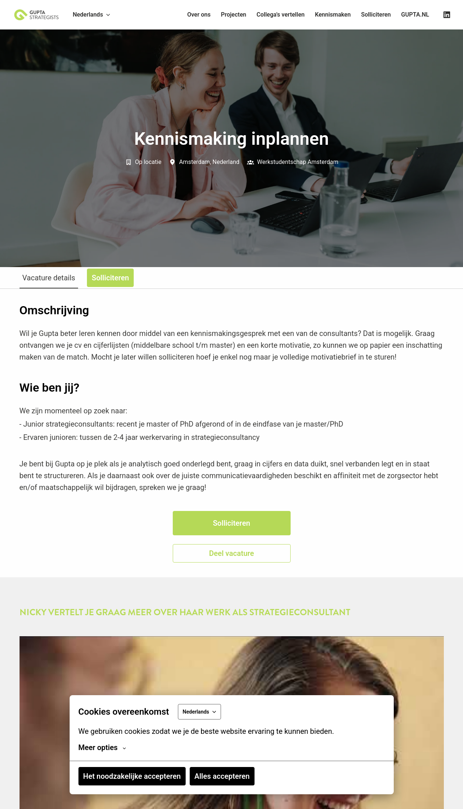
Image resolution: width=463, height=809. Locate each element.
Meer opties (102, 747)
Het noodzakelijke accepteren (132, 776)
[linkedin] (446, 14)
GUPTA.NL (415, 14)
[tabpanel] (232, 433)
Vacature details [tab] (49, 277)
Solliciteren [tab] (110, 277)
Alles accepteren (222, 776)
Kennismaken (333, 14)
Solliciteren (376, 14)
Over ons (199, 14)
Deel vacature (231, 553)
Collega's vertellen (281, 14)
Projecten (233, 14)
